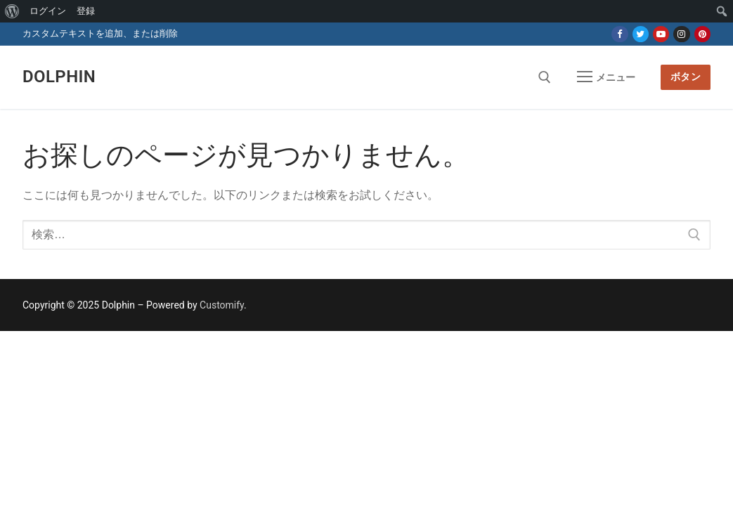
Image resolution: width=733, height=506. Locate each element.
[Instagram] (681, 34)
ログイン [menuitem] (48, 11)
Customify (222, 305)
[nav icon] (605, 77)
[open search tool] (544, 77)
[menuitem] (12, 11)
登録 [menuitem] (86, 11)
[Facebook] (619, 34)
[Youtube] (661, 34)
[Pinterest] (702, 34)
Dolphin (59, 76)
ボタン (685, 76)
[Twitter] (641, 34)
